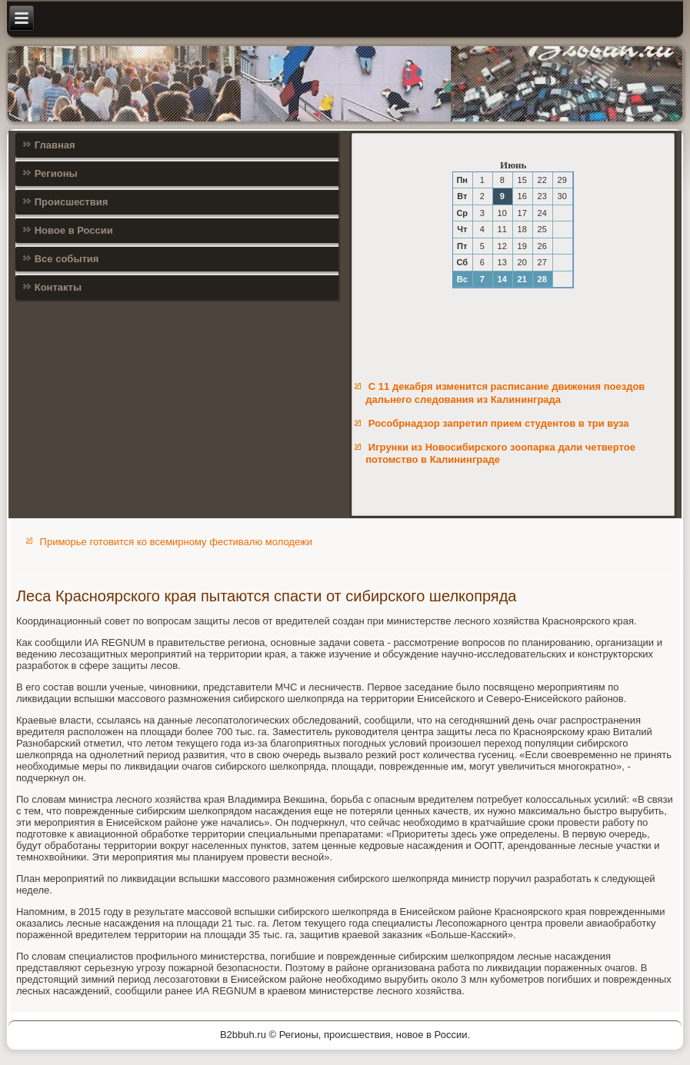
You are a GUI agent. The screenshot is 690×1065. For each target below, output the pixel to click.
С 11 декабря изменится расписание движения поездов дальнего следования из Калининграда (505, 392)
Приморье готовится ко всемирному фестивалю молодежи (176, 541)
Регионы (56, 173)
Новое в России (74, 230)
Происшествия (71, 202)
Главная (55, 145)
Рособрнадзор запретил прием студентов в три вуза (498, 423)
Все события (67, 259)
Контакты (58, 287)
